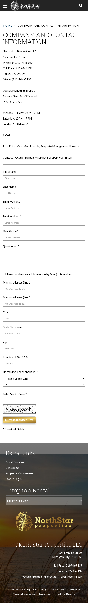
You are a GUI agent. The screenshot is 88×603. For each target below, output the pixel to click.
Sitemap (71, 594)
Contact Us (12, 467)
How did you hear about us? (21, 371)
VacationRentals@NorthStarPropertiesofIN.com (52, 576)
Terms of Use (45, 594)
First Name (10, 171)
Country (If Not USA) (15, 357)
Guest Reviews (15, 462)
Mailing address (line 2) (17, 297)
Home (7, 25)
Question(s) (11, 246)
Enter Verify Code (15, 394)
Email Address (12, 201)
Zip (5, 342)
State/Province (12, 327)
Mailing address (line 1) (17, 282)
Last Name (10, 186)
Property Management (20, 473)
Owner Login (14, 479)
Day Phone (10, 231)
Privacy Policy (59, 594)
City (5, 312)
